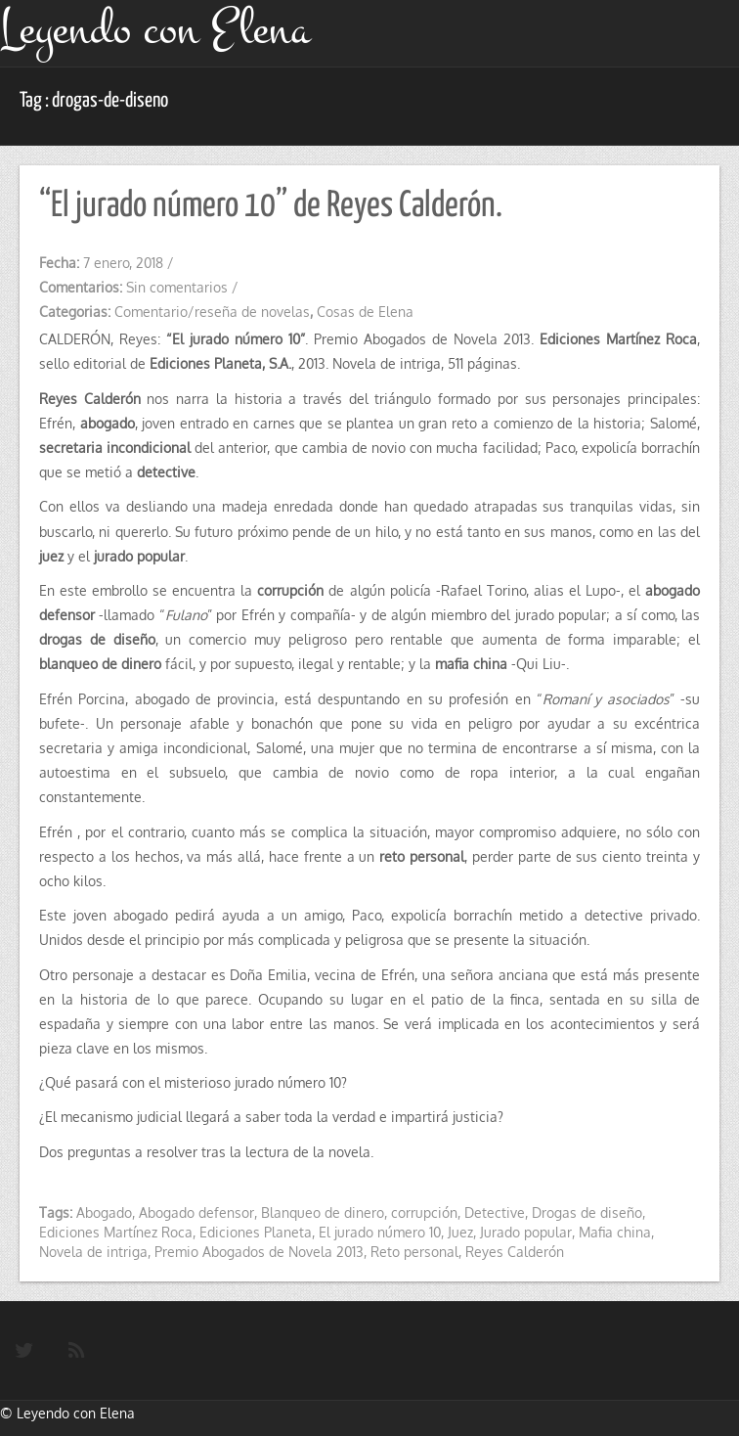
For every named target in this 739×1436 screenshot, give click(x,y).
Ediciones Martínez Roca (116, 1232)
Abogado (104, 1212)
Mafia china (615, 1232)
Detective (494, 1212)
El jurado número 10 (380, 1232)
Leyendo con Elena (76, 1413)
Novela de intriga (93, 1251)
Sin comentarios (177, 287)
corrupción (424, 1212)
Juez (460, 1232)
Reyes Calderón (514, 1251)
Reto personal (414, 1251)
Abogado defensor (196, 1212)
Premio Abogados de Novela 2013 (259, 1251)
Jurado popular (526, 1232)
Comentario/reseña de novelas (212, 311)
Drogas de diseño (587, 1212)
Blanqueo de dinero (322, 1212)
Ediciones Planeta (255, 1232)
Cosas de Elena (365, 311)
